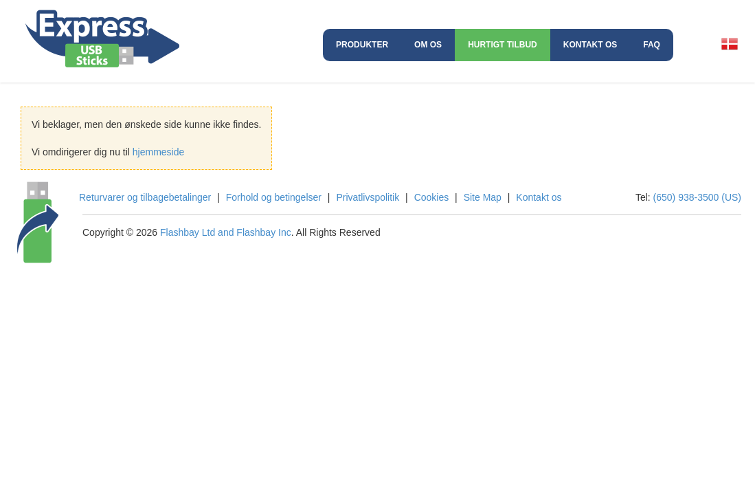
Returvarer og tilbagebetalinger (145, 197)
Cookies (431, 197)
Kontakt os (590, 45)
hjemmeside (158, 151)
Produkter (362, 45)
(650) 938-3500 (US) (697, 197)
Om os (428, 45)
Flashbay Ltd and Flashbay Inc (225, 232)
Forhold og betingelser (274, 197)
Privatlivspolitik (367, 197)
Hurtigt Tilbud (502, 45)
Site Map (483, 197)
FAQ (651, 45)
